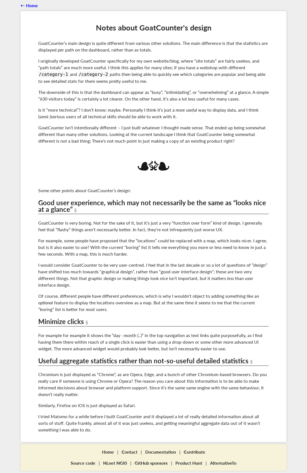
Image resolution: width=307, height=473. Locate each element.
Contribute (194, 451)
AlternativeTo (223, 463)
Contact (129, 451)
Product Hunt (188, 463)
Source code (83, 463)
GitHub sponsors (151, 463)
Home (108, 451)
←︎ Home (29, 5)
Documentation (160, 451)
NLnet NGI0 (115, 463)
